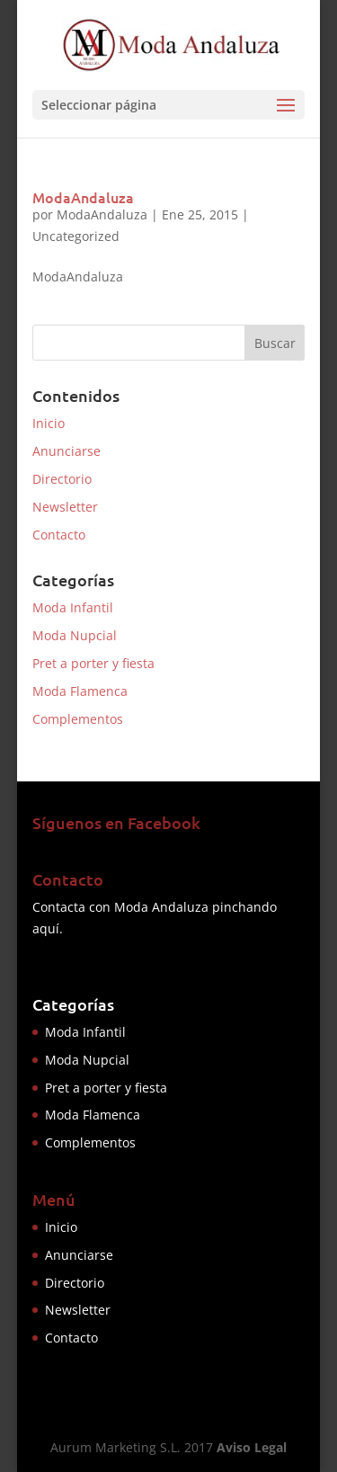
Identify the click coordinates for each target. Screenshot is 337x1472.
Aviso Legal (252, 1447)
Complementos (77, 718)
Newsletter (65, 506)
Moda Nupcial (74, 635)
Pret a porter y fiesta (93, 663)
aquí (45, 928)
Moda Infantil (72, 607)
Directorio (62, 478)
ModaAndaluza (83, 197)
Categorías (73, 1004)
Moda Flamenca (80, 691)
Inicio (48, 423)
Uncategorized (76, 236)
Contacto (58, 534)
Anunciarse (66, 450)
